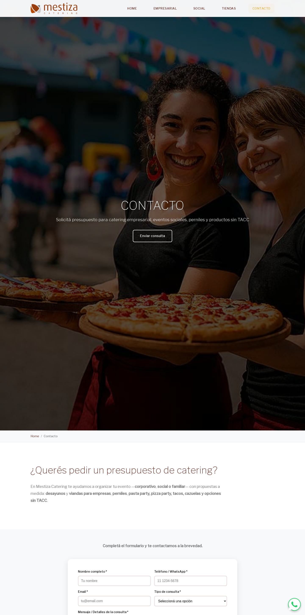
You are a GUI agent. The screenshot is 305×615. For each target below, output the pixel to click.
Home (132, 8)
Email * (83, 592)
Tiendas (229, 8)
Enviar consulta (152, 236)
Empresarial (165, 8)
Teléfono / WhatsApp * (170, 571)
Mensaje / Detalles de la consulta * (103, 612)
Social (199, 8)
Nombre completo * (92, 571)
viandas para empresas (90, 493)
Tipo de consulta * (167, 592)
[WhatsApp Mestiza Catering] (294, 604)
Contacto (261, 8)
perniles (119, 493)
